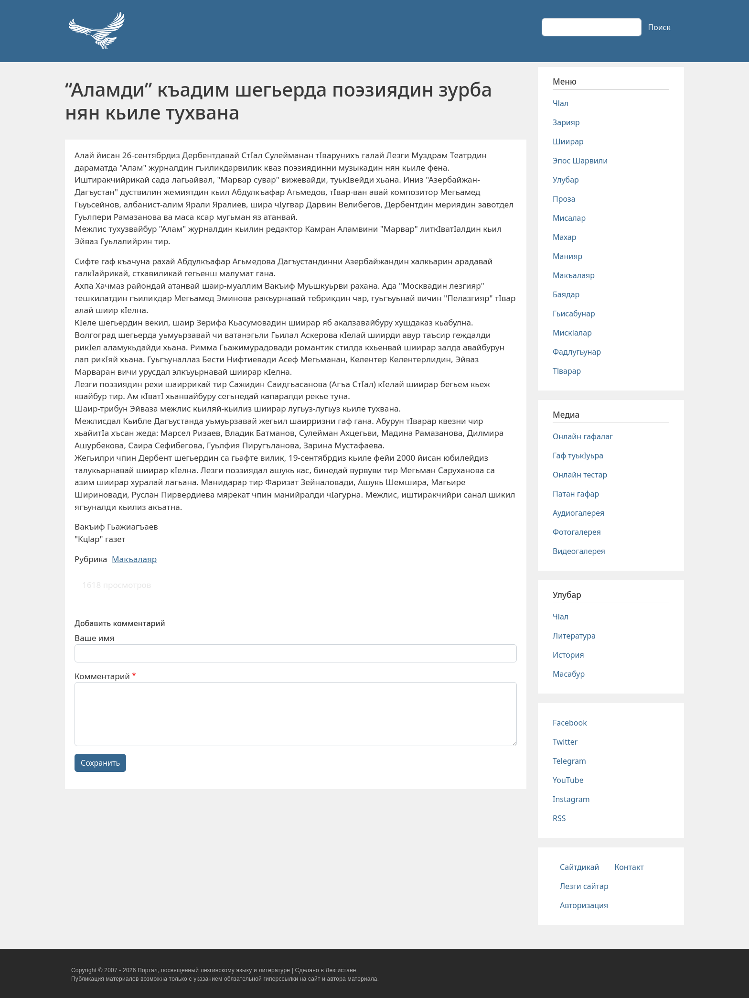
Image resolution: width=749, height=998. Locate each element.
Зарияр (566, 122)
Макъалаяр (134, 558)
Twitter (565, 742)
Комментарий (102, 676)
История (568, 655)
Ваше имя (95, 637)
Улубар (566, 179)
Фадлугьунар (577, 352)
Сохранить (100, 763)
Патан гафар (576, 493)
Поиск (659, 27)
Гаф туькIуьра (578, 455)
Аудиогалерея (578, 513)
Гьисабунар (574, 313)
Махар (565, 237)
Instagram (571, 799)
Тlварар (567, 371)
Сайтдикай (579, 867)
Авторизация (584, 905)
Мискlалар (572, 332)
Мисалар (569, 218)
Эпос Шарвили (580, 160)
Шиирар (568, 141)
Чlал (560, 103)
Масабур (569, 674)
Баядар (566, 294)
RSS (559, 818)
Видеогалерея (579, 551)
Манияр (567, 256)
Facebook (570, 722)
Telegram (569, 761)
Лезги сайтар (584, 886)
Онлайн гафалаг (583, 436)
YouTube (568, 780)
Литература (574, 635)
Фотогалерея (577, 532)
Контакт (629, 867)
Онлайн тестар (580, 474)
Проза (564, 199)
